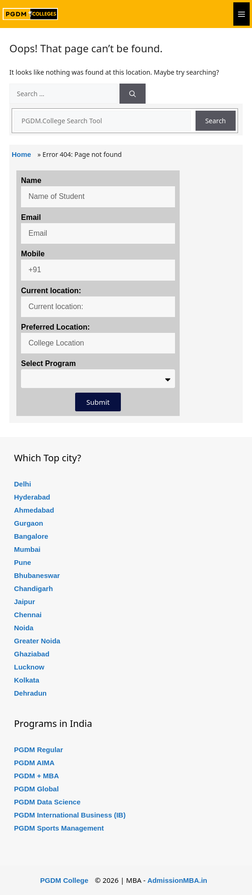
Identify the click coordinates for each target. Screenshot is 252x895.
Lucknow (29, 667)
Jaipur (24, 602)
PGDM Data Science (47, 802)
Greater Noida (37, 641)
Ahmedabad (34, 510)
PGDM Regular (38, 750)
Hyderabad (32, 497)
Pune (22, 562)
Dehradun (30, 693)
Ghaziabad (31, 654)
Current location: (51, 291)
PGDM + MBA (36, 776)
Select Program (48, 363)
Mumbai (27, 549)
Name (31, 180)
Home (21, 154)
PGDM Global (36, 789)
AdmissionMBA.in (177, 880)
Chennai (28, 615)
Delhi (22, 484)
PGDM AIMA (34, 763)
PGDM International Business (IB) (70, 815)
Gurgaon (28, 523)
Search (215, 120)
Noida (24, 628)
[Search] (132, 94)
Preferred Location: (55, 327)
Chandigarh (33, 588)
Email (31, 217)
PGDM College (64, 880)
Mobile (33, 254)
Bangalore (31, 536)
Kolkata (26, 680)
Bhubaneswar (37, 575)
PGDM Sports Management (59, 828)
